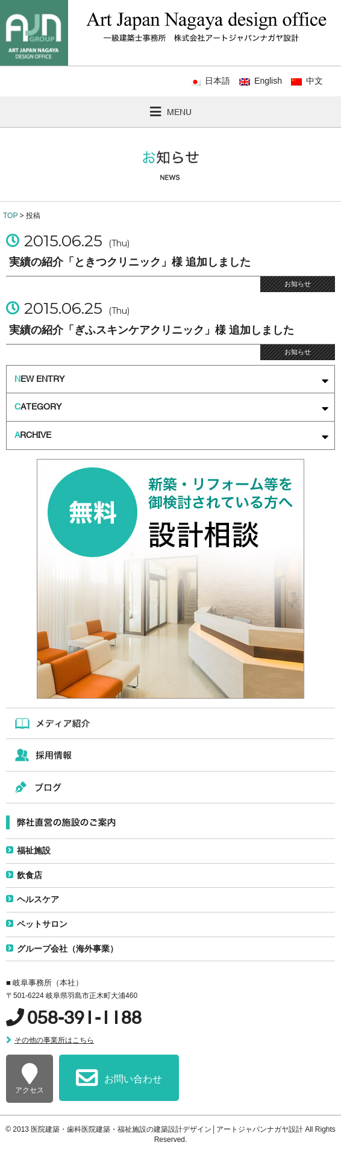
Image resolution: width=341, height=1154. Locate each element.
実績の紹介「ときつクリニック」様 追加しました (130, 262)
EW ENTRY (171, 380)
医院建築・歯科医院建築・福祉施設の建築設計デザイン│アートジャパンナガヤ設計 (168, 1129)
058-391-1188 (84, 1017)
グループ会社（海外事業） (67, 948)
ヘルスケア (38, 899)
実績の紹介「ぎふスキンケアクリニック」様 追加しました (151, 330)
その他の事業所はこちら (54, 1040)
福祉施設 (34, 850)
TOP (10, 215)
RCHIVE (171, 436)
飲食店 (29, 875)
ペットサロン (42, 924)
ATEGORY (171, 408)
